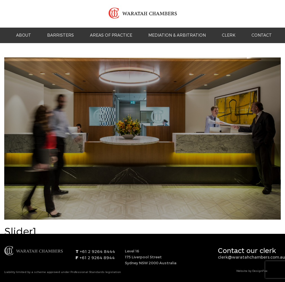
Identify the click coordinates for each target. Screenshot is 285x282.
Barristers (60, 35)
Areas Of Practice (111, 35)
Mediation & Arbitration (177, 35)
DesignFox (260, 270)
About (23, 35)
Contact (261, 35)
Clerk (228, 35)
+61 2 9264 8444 (97, 251)
